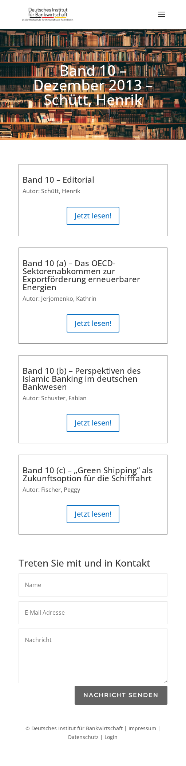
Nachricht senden (121, 695)
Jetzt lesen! (93, 216)
